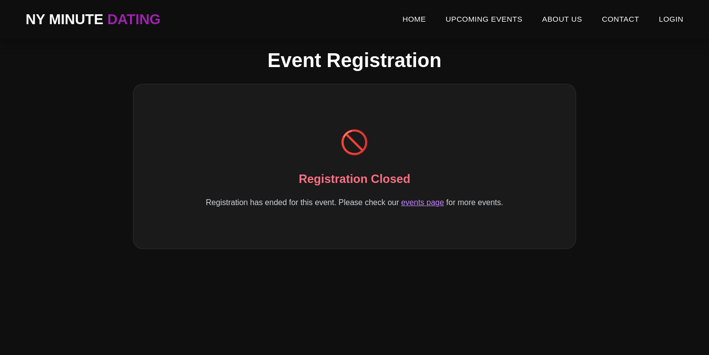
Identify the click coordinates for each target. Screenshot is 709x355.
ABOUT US (562, 19)
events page (422, 202)
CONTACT (620, 19)
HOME (414, 19)
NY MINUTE (93, 19)
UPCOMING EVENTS (484, 19)
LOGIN (671, 19)
